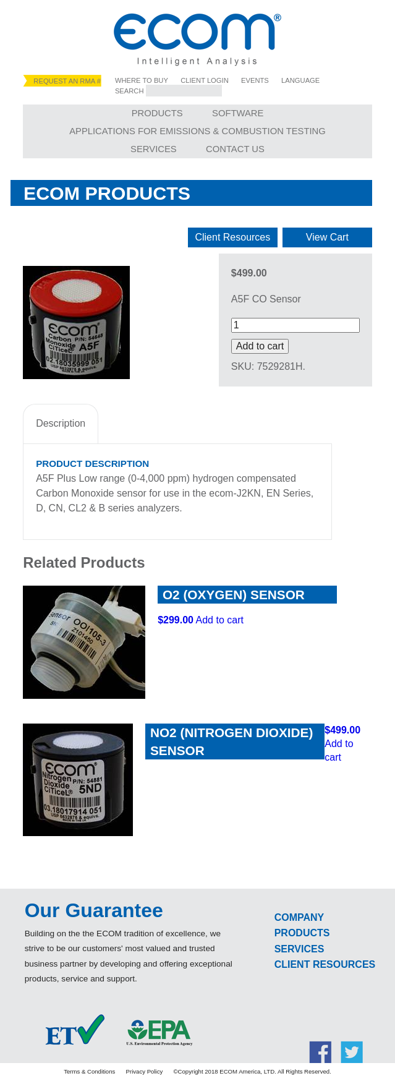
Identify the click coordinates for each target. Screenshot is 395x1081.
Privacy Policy (144, 1071)
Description (60, 423)
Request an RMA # (67, 81)
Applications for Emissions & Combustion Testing (197, 131)
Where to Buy (141, 80)
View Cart (327, 237)
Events (255, 80)
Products (157, 113)
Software (237, 113)
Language (300, 80)
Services (153, 149)
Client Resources (232, 237)
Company (299, 917)
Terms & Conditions (89, 1071)
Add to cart (260, 346)
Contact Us (235, 149)
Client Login (205, 80)
